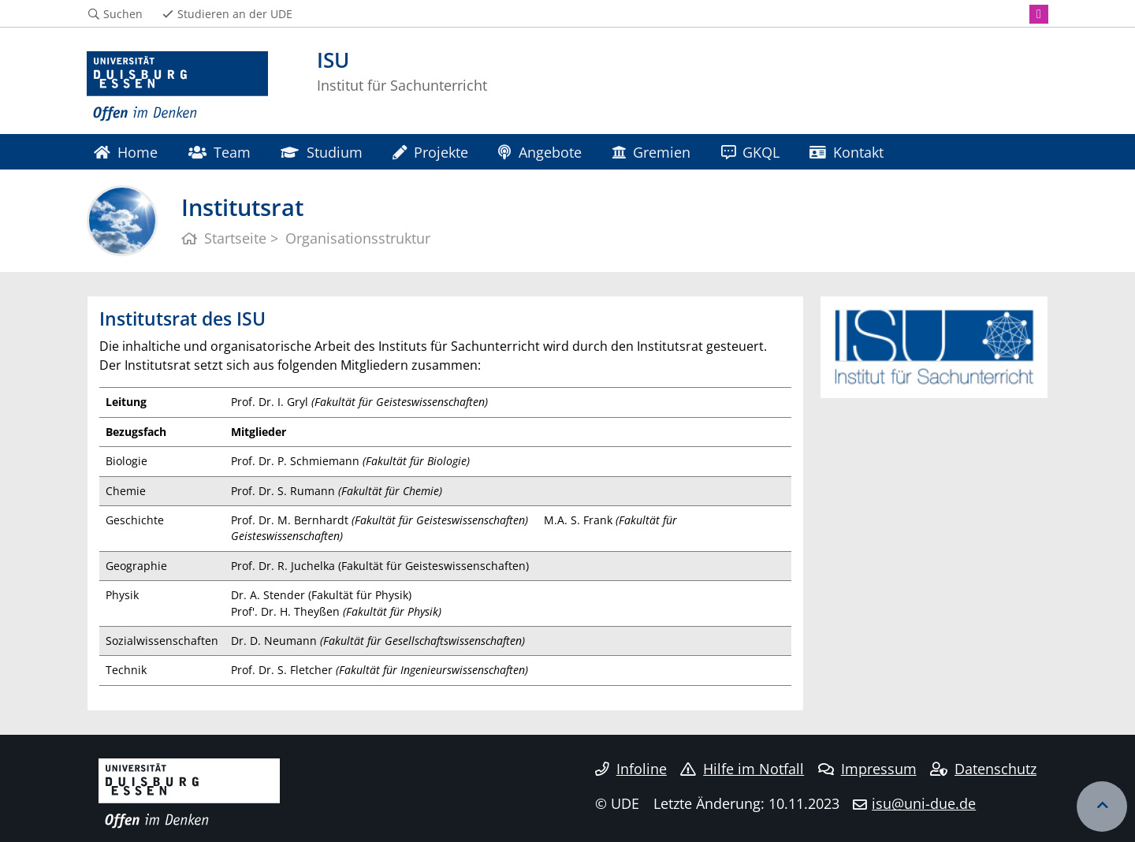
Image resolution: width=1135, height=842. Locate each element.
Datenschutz (983, 768)
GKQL (750, 152)
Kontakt (846, 152)
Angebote (539, 152)
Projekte (430, 152)
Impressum (867, 768)
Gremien (651, 152)
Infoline (631, 768)
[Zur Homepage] (177, 86)
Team (219, 152)
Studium (321, 152)
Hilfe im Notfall (742, 768)
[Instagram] (1038, 14)
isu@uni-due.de (924, 803)
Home (126, 152)
